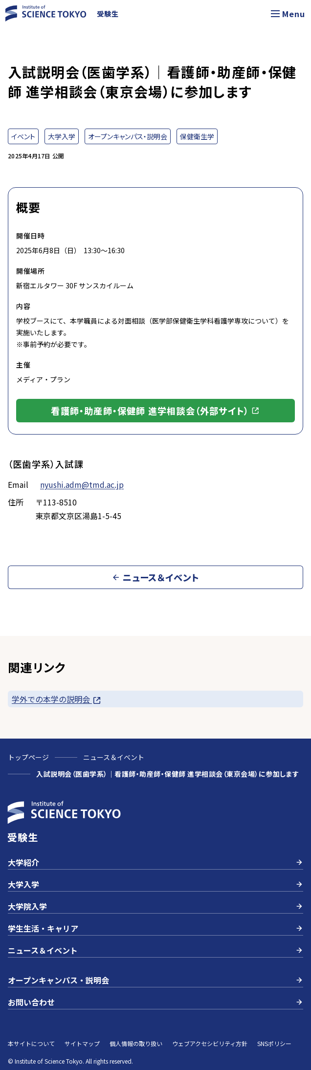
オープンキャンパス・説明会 (155, 980)
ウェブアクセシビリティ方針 (209, 1043)
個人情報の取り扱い (136, 1043)
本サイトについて (31, 1043)
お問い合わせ (155, 1002)
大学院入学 (155, 906)
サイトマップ (82, 1043)
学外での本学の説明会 (57, 699)
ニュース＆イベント (113, 757)
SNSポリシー (274, 1043)
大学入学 (155, 884)
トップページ (28, 757)
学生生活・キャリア (155, 928)
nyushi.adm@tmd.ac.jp (82, 484)
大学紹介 (155, 862)
